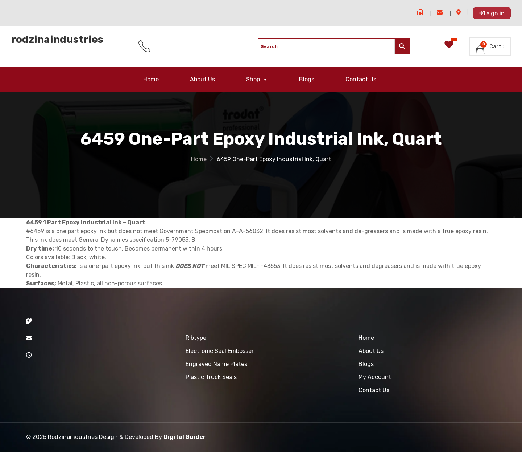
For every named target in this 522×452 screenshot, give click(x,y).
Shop (257, 79)
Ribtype (196, 337)
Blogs (306, 79)
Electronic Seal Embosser (220, 350)
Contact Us (360, 79)
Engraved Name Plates (216, 364)
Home (151, 79)
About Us (202, 79)
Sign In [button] (492, 13)
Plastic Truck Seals (211, 377)
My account (375, 377)
